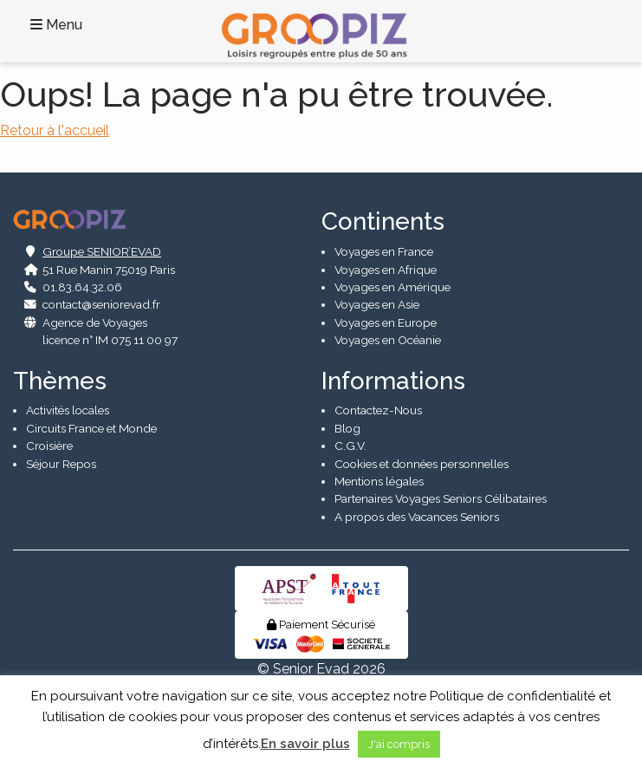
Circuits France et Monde (91, 428)
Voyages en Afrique (385, 270)
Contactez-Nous (378, 410)
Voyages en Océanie (387, 340)
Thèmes (60, 381)
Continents (382, 221)
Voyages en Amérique (392, 287)
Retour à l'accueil (54, 130)
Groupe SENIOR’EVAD (101, 251)
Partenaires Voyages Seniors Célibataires (440, 498)
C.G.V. (350, 445)
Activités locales (67, 410)
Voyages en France (383, 251)
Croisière (49, 445)
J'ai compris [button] (399, 744)
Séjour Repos (61, 464)
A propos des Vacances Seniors (416, 517)
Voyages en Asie (376, 304)
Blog (347, 428)
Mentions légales (379, 481)
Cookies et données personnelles (421, 464)
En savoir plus (305, 744)
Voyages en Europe (385, 322)
